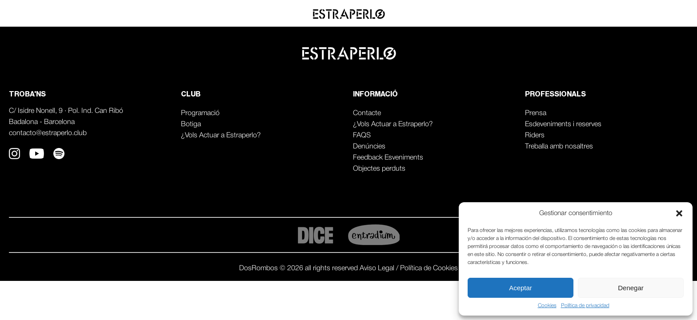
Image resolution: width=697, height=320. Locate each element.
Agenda (603, 14)
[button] (679, 213)
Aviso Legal (378, 268)
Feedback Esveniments (388, 158)
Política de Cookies (429, 268)
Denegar (631, 288)
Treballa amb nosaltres (559, 147)
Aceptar (520, 288)
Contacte (367, 113)
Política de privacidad (585, 305)
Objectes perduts (379, 169)
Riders (535, 135)
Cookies (547, 305)
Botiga (191, 124)
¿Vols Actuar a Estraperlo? (221, 135)
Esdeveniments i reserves (563, 124)
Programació (200, 113)
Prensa (535, 113)
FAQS (362, 135)
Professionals (658, 14)
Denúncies (369, 147)
